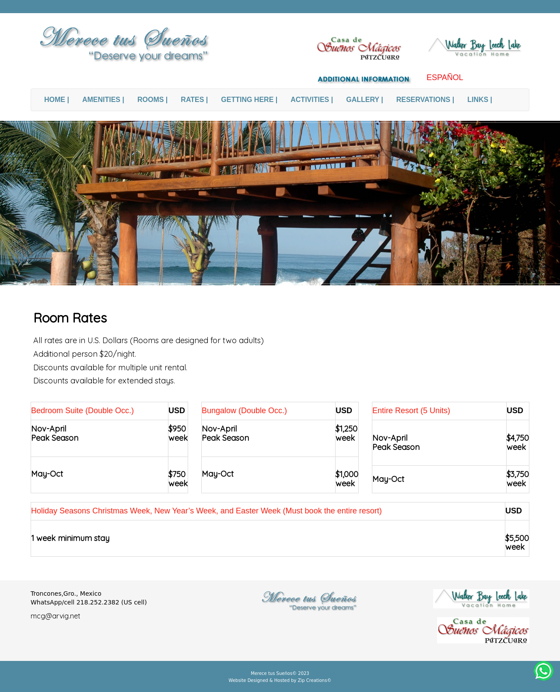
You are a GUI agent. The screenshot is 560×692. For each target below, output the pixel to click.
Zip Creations (312, 680)
